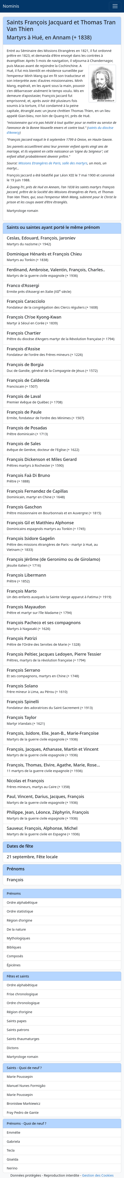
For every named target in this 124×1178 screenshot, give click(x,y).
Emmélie (13, 1132)
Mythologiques (18, 938)
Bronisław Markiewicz (23, 1103)
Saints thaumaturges (23, 1039)
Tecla (11, 1150)
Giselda (12, 1159)
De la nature (16, 929)
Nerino (12, 1168)
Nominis (11, 6)
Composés (15, 956)
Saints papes (16, 1021)
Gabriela (13, 1141)
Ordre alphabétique (22, 902)
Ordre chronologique (23, 1003)
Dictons (13, 1048)
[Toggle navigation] (115, 6)
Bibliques (14, 947)
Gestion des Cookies (98, 1175)
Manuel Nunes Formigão (26, 1085)
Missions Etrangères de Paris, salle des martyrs (52, 163)
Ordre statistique (20, 911)
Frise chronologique (22, 994)
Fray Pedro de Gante (23, 1112)
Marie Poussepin (20, 1076)
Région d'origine (19, 920)
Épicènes (14, 965)
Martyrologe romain (22, 1056)
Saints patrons (18, 1030)
